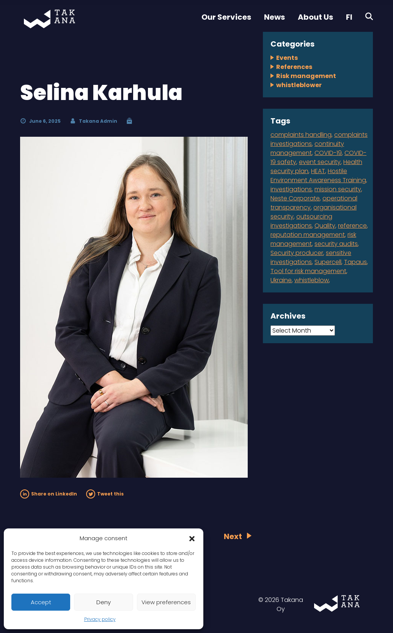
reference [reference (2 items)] (352, 225)
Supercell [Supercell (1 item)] (327, 262)
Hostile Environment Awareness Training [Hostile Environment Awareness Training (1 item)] (318, 175)
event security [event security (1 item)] (320, 162)
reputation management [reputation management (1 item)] (307, 234)
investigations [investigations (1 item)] (291, 189)
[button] (192, 538)
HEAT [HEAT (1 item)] (318, 171)
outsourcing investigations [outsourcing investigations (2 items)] (301, 221)
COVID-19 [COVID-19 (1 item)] (328, 152)
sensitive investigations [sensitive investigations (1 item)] (310, 257)
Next (233, 536)
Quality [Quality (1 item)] (324, 225)
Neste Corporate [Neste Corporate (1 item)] (295, 198)
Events (287, 57)
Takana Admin (98, 121)
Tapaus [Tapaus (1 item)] (355, 262)
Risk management (306, 76)
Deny (103, 602)
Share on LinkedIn (48, 494)
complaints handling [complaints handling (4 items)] (301, 134)
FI (349, 17)
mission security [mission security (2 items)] (337, 189)
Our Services (226, 17)
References (294, 67)
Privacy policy (100, 619)
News (274, 17)
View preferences (166, 602)
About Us (315, 17)
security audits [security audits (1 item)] (336, 243)
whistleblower (299, 85)
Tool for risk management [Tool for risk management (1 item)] (308, 271)
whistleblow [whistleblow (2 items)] (311, 280)
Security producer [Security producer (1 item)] (296, 253)
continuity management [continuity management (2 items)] (307, 148)
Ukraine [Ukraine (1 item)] (281, 280)
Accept (41, 602)
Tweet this (105, 494)
